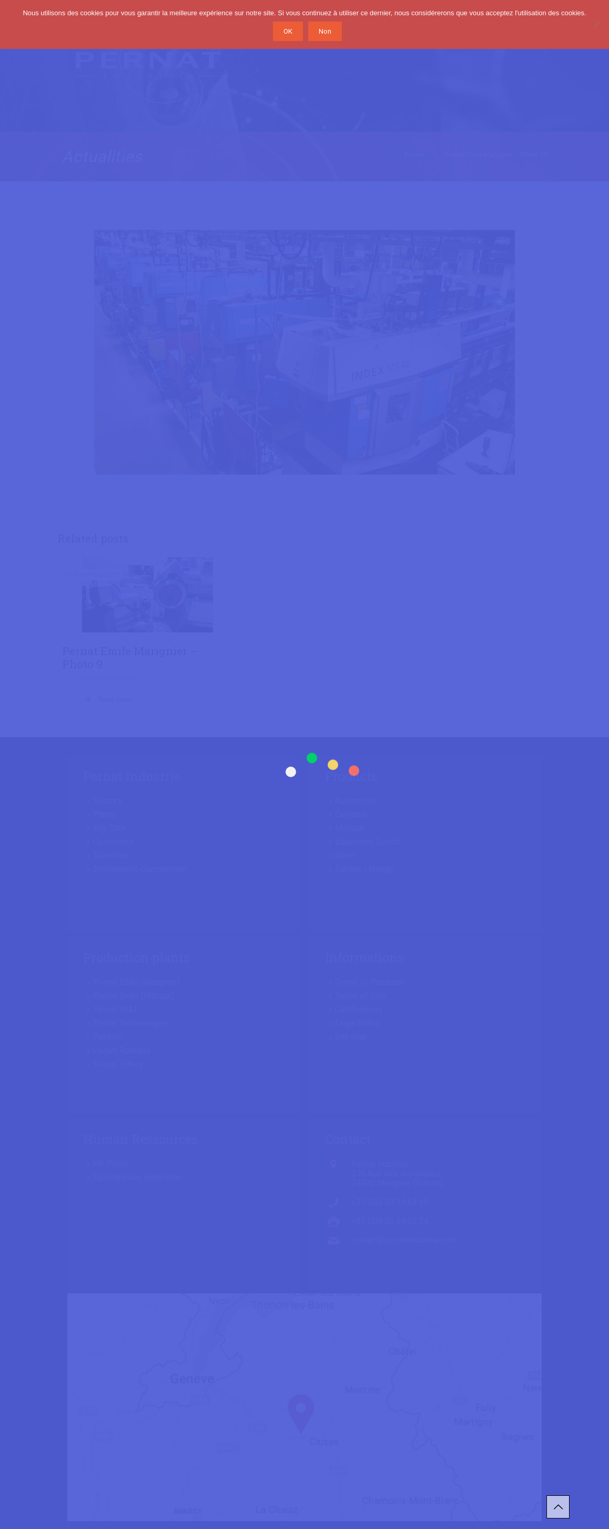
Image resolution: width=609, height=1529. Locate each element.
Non (325, 31)
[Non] (596, 24)
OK (287, 31)
